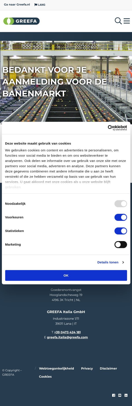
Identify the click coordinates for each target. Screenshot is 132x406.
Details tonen (107, 262)
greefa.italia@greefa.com (67, 337)
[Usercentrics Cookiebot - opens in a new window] (107, 128)
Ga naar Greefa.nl (17, 4)
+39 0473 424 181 (67, 332)
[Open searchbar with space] (118, 21)
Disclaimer (108, 368)
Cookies (45, 377)
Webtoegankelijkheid (56, 368)
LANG (39, 4)
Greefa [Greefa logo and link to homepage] (21, 21)
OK (66, 275)
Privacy (87, 368)
